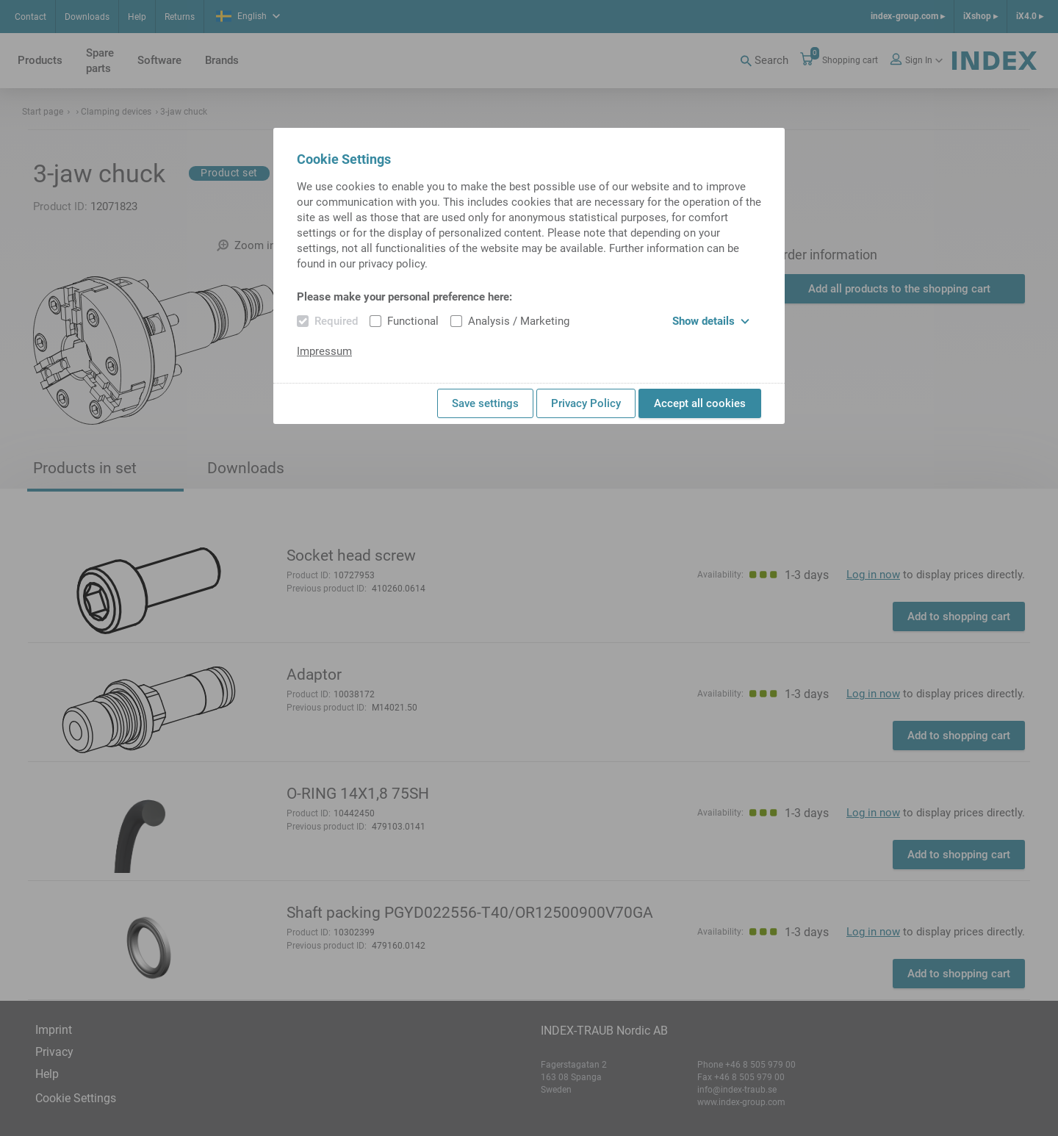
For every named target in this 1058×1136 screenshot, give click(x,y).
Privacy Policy (586, 403)
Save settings (485, 403)
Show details (710, 321)
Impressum (324, 351)
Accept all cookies (700, 403)
